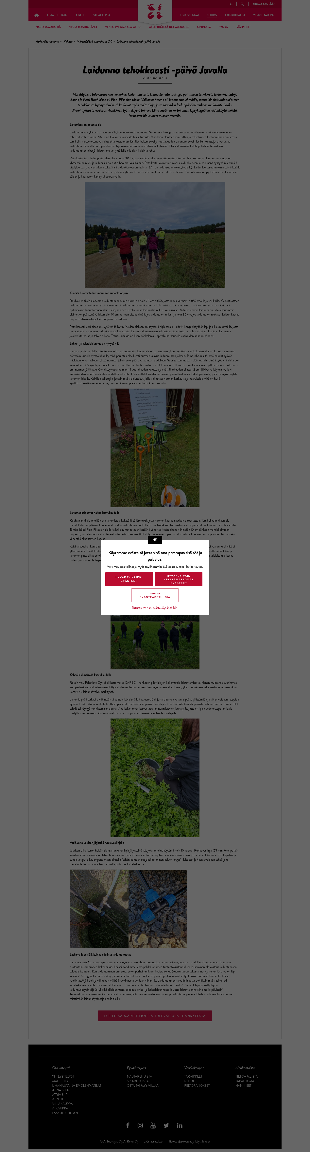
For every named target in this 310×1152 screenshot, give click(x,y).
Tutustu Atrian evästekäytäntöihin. (155, 607)
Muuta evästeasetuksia (155, 595)
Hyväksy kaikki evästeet (129, 579)
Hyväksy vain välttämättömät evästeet (179, 579)
